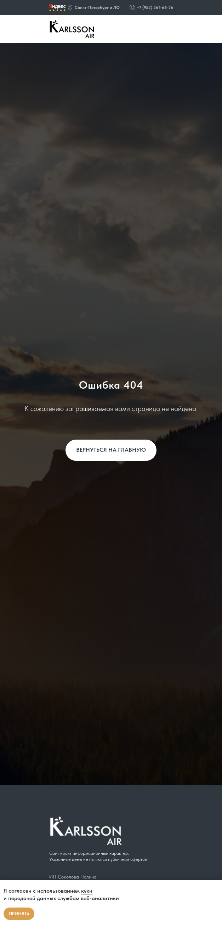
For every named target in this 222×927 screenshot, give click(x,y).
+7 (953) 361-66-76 (155, 7)
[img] (57, 7)
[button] (70, 8)
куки (86, 890)
